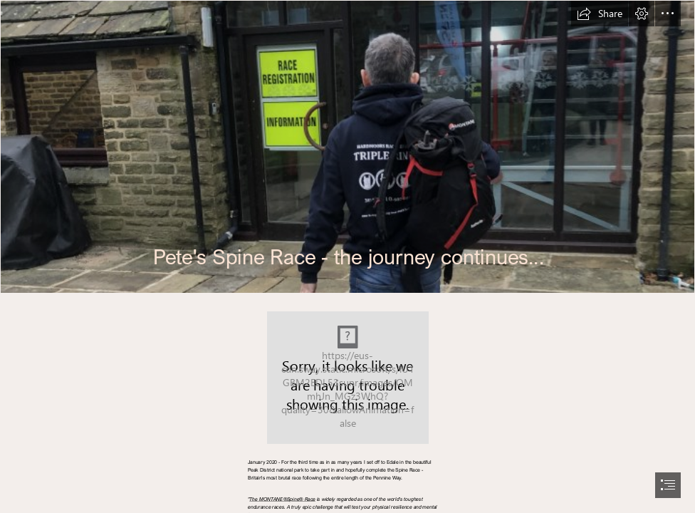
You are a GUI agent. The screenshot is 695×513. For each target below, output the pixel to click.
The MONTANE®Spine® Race (282, 499)
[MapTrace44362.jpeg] (347, 378)
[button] (599, 13)
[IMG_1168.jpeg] (347, 147)
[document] (347, 256)
